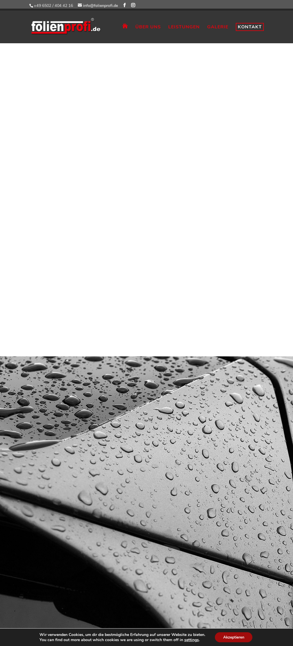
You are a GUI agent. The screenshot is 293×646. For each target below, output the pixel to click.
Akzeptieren (234, 637)
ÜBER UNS (148, 27)
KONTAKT (250, 27)
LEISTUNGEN (184, 27)
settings (190, 639)
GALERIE (217, 27)
